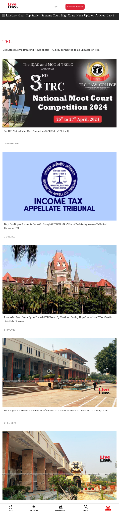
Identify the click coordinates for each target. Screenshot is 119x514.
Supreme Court (50, 15)
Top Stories (33, 15)
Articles (100, 15)
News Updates (85, 15)
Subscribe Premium (75, 6)
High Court (68, 15)
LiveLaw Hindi (15, 15)
